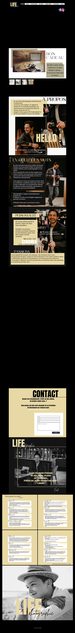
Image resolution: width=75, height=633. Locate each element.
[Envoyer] (56, 433)
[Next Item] (64, 63)
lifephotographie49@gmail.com (38, 409)
